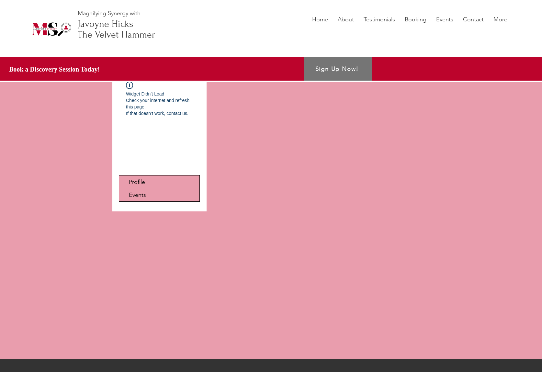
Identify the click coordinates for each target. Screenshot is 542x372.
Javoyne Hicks (105, 23)
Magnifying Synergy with (109, 13)
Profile (137, 182)
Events (137, 194)
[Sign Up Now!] (338, 69)
